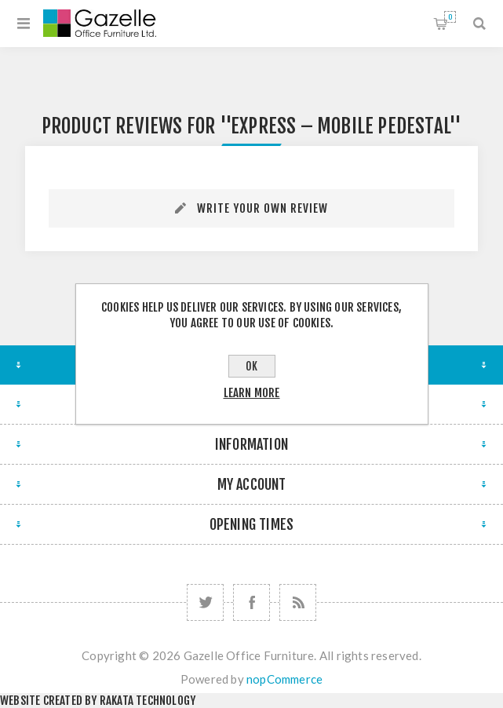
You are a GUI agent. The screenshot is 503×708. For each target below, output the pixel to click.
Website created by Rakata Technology (97, 700)
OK (251, 366)
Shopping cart (450, 17)
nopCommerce (284, 679)
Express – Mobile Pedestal (340, 126)
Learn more (252, 392)
